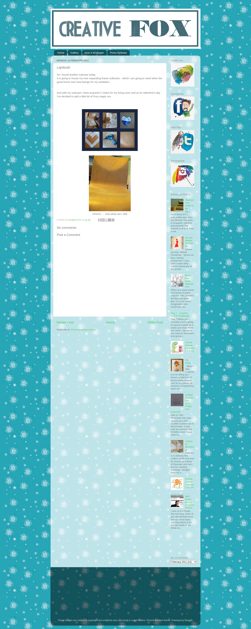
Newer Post (65, 322)
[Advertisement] (78, 590)
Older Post (155, 322)
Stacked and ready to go (189, 204)
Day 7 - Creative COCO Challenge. (180, 314)
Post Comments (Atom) (83, 329)
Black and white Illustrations (189, 281)
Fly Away (188, 361)
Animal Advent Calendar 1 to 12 (189, 346)
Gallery (74, 52)
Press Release (118, 52)
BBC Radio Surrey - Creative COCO (189, 502)
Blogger (189, 620)
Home (60, 52)
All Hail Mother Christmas (189, 242)
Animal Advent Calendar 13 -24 (189, 483)
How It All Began (94, 52)
